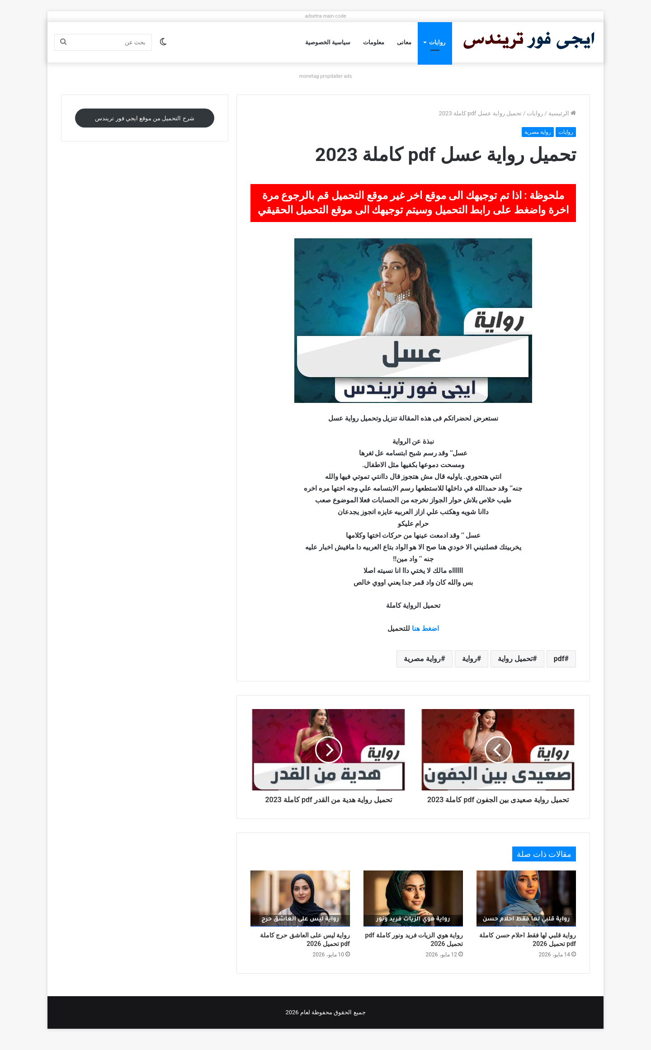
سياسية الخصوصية (327, 42)
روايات (437, 42)
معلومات (373, 42)
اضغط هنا (425, 628)
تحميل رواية (515, 658)
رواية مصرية (537, 132)
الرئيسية (562, 113)
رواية (469, 658)
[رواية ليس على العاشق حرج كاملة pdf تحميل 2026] (300, 908)
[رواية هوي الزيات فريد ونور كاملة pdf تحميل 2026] (413, 908)
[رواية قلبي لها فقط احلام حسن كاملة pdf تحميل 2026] (526, 908)
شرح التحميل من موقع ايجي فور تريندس (144, 118)
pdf (559, 658)
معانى (404, 42)
